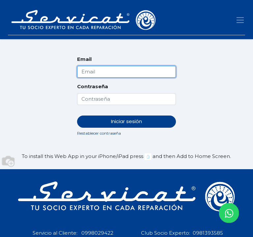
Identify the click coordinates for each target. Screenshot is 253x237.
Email (84, 59)
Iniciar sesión (126, 121)
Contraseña (92, 86)
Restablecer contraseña (99, 133)
